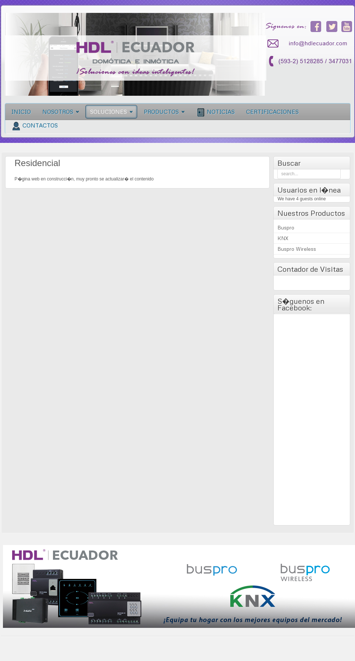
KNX (282, 238)
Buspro (285, 227)
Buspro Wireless (296, 249)
